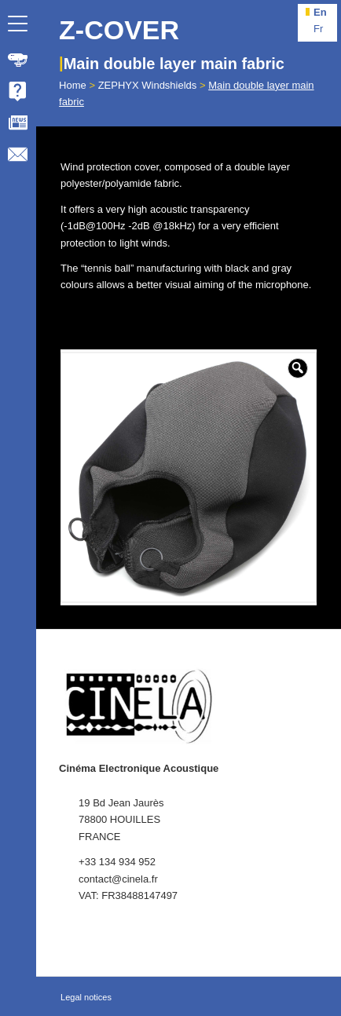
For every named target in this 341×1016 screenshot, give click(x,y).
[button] (298, 368)
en (320, 12)
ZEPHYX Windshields (147, 85)
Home (72, 85)
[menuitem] (18, 59)
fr (318, 29)
